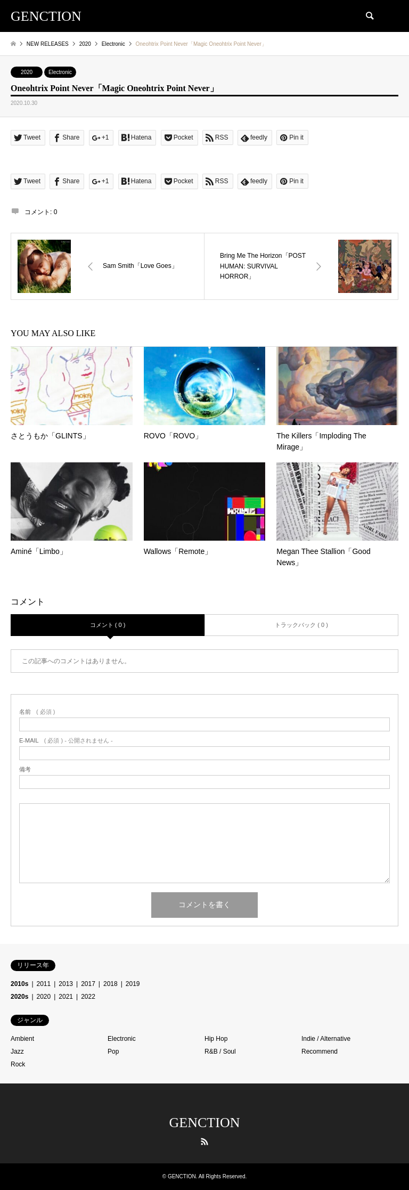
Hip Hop (215, 1038)
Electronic (60, 72)
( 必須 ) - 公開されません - (66, 741)
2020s (19, 996)
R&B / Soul (220, 1051)
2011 (44, 984)
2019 (133, 984)
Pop (113, 1051)
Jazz (17, 1051)
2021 (66, 996)
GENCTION (204, 1122)
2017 (88, 984)
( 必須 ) (37, 712)
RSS (204, 1141)
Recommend (319, 1051)
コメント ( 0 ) (108, 625)
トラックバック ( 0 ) (301, 625)
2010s (19, 984)
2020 (26, 72)
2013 (66, 984)
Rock (18, 1064)
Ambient (22, 1038)
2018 (110, 984)
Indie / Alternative (325, 1038)
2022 (88, 996)
